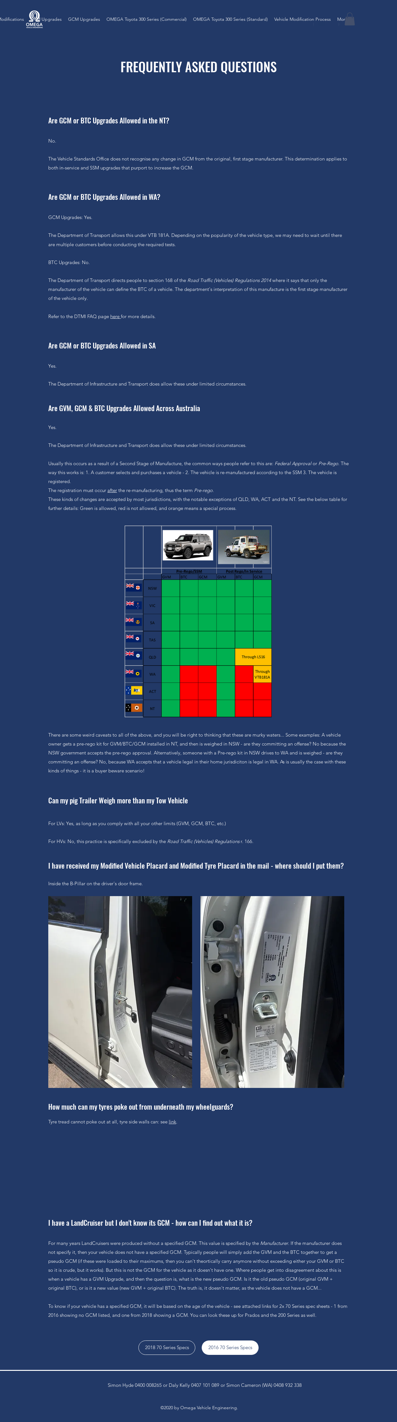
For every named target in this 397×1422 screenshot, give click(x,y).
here (115, 316)
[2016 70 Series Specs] (230, 1347)
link (172, 1122)
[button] (349, 19)
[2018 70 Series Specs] (166, 1347)
